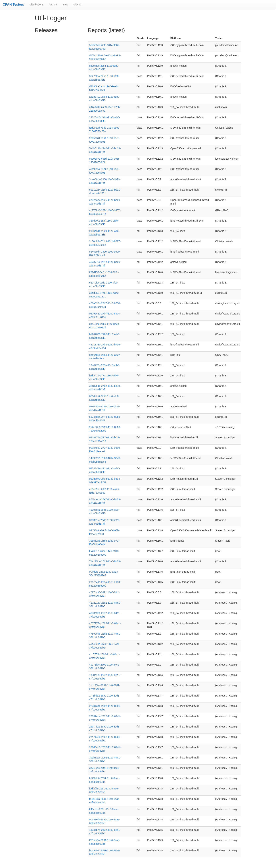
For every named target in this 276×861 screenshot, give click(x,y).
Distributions (36, 4)
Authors (53, 4)
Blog (65, 4)
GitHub (77, 4)
